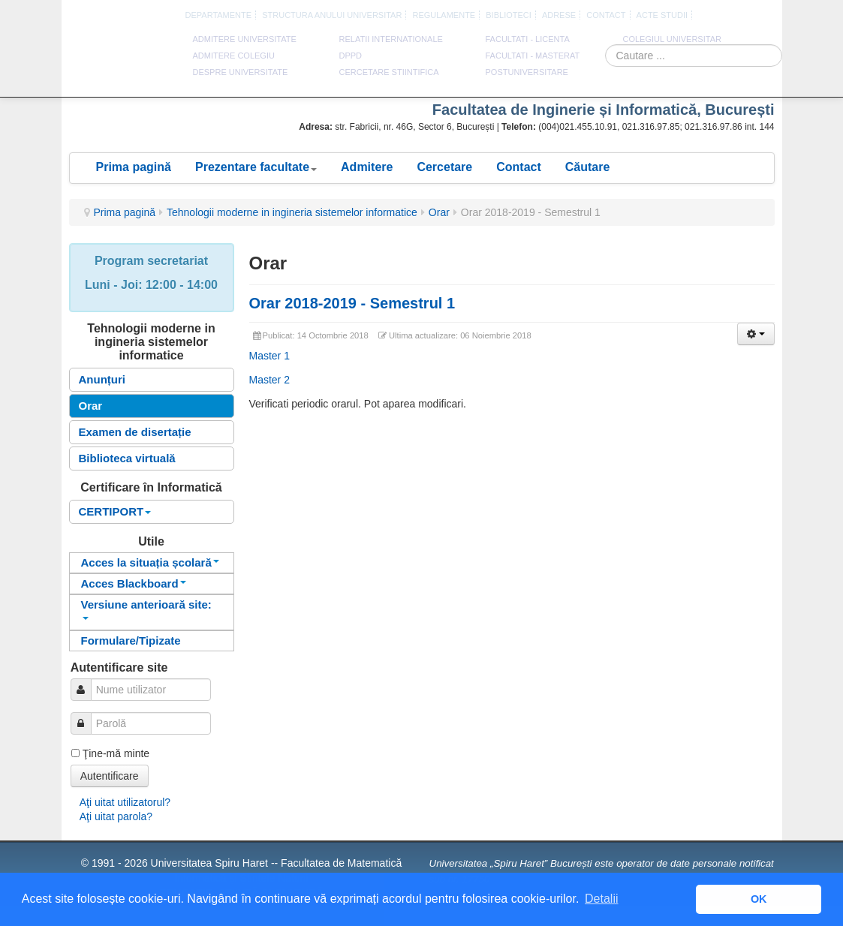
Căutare (587, 167)
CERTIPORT (115, 511)
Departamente (218, 15)
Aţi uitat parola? (116, 816)
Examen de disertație (135, 431)
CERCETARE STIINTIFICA (389, 72)
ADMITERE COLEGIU (234, 55)
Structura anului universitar (332, 15)
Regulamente (443, 15)
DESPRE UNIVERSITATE (240, 72)
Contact (518, 167)
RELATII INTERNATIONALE (391, 39)
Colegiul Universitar (672, 39)
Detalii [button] (601, 898)
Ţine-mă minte (116, 753)
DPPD (351, 55)
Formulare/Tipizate (131, 640)
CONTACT (605, 15)
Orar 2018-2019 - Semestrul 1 (352, 303)
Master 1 (269, 356)
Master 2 (269, 380)
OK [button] (759, 899)
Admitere (367, 167)
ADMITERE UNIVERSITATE (245, 39)
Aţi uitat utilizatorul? (125, 802)
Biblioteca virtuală (127, 458)
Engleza (708, 16)
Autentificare (109, 776)
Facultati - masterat (533, 55)
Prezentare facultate (256, 167)
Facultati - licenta (528, 39)
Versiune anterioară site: (146, 609)
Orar (439, 212)
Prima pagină (133, 167)
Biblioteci (508, 15)
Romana (691, 16)
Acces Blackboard (133, 583)
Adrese (559, 15)
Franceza (726, 16)
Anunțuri (102, 379)
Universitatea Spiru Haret (121, 60)
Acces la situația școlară (150, 562)
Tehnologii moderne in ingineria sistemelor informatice (292, 212)
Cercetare (444, 167)
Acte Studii (662, 15)
